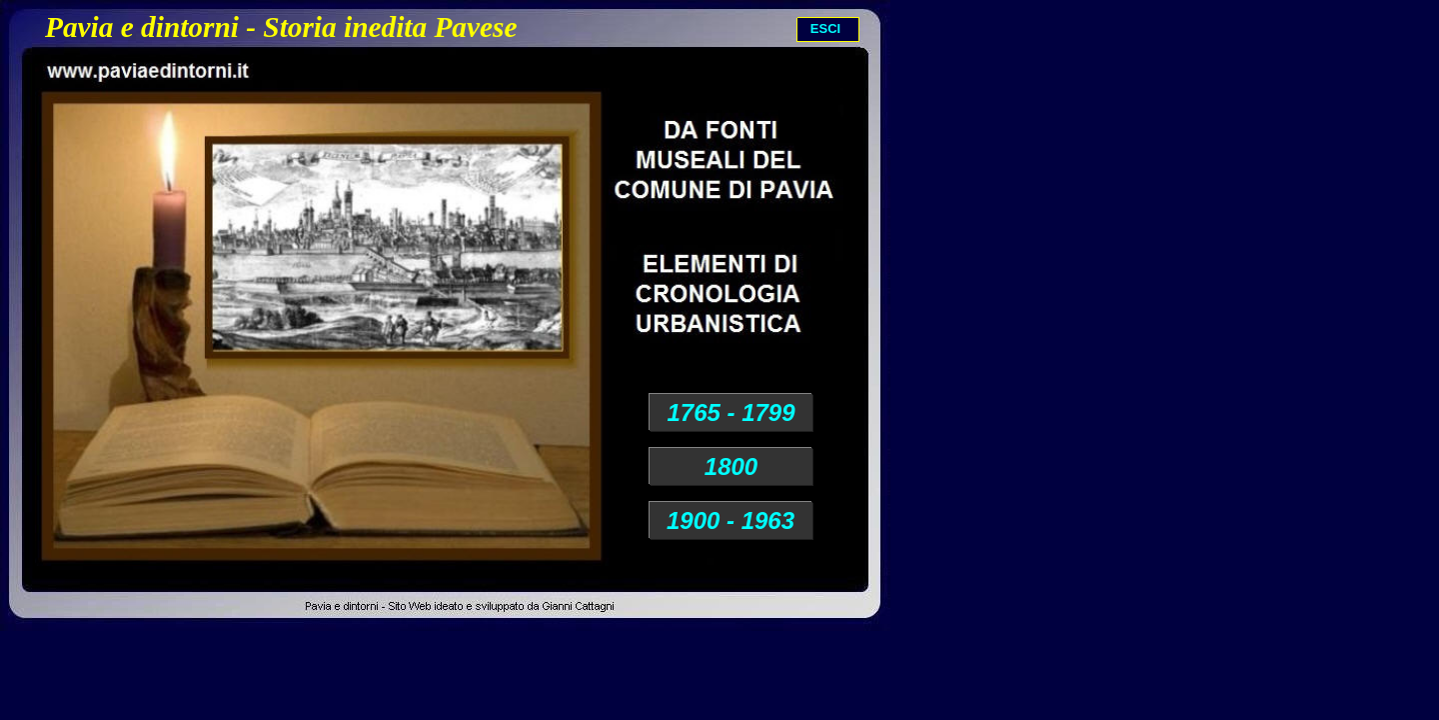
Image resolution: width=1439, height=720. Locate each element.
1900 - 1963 (730, 520)
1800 (731, 466)
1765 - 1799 (730, 412)
